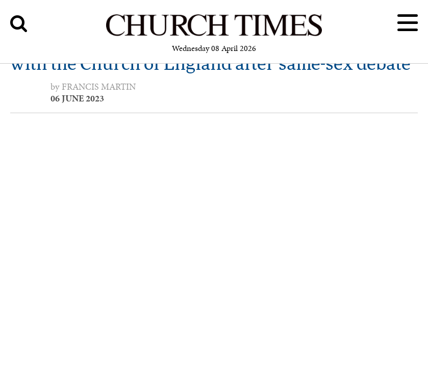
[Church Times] (213, 34)
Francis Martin (99, 87)
